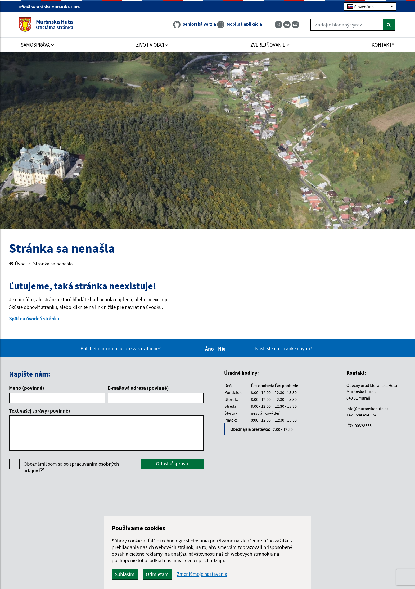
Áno (210, 349)
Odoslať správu (172, 463)
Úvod (17, 263)
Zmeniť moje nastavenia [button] (202, 574)
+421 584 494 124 (361, 415)
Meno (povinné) (26, 388)
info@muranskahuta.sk (367, 408)
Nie (222, 349)
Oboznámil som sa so (71, 467)
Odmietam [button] (157, 574)
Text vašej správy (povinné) (39, 410)
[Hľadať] (389, 25)
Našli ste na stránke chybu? (283, 348)
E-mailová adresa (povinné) (138, 388)
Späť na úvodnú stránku (34, 318)
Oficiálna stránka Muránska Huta (51, 7)
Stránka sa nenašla (53, 263)
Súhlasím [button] (124, 574)
